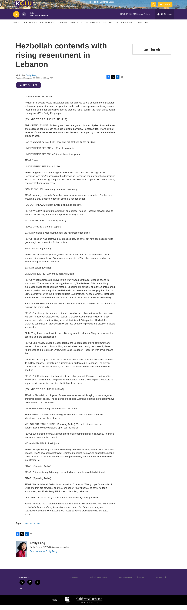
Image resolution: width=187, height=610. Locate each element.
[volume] (24, 19)
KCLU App (62, 27)
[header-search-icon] (154, 6)
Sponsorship (92, 27)
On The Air (151, 54)
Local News (28, 27)
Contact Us (73, 582)
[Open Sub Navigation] (37, 27)
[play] (16, 18)
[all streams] (164, 19)
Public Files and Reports (98, 582)
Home (16, 27)
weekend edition (32, 528)
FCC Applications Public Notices (132, 582)
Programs (46, 27)
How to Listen (111, 27)
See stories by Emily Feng (44, 555)
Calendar (126, 27)
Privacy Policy (162, 582)
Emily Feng (31, 80)
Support (75, 27)
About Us (143, 27)
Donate (167, 6)
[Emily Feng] (21, 553)
